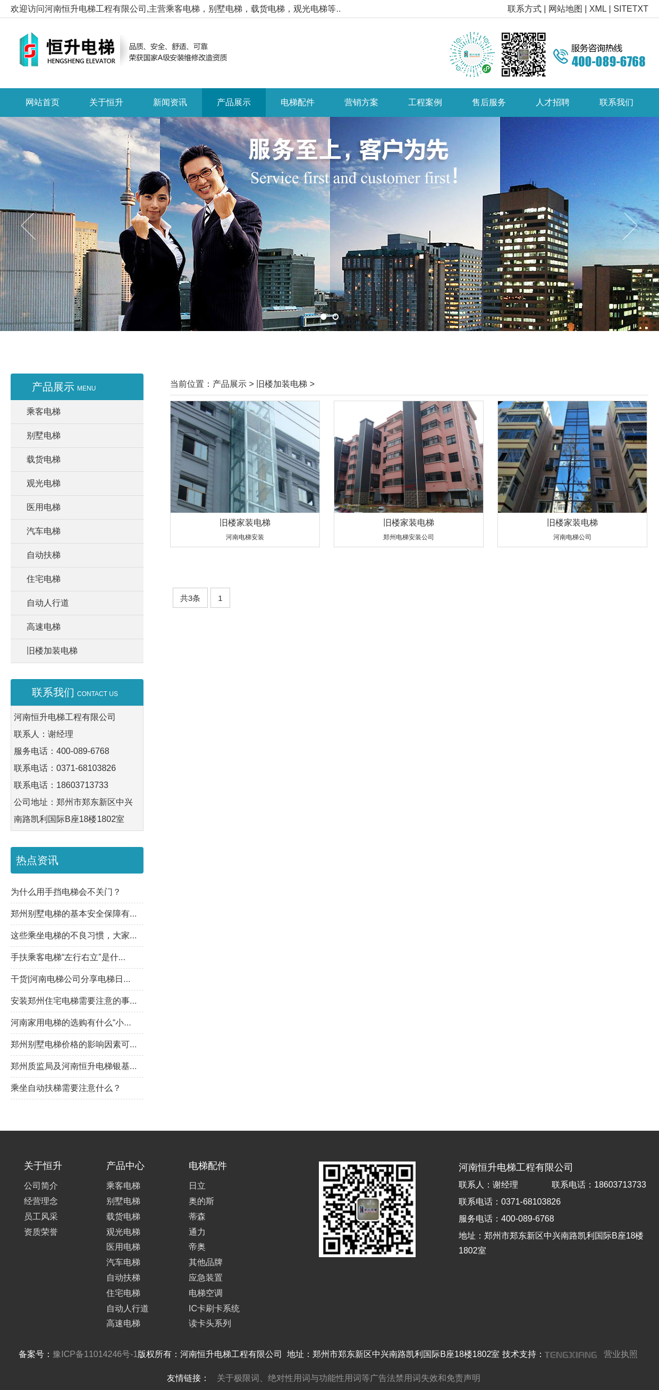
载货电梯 (44, 459)
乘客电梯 (44, 411)
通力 (197, 1231)
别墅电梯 (44, 435)
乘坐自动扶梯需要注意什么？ (66, 1087)
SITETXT (630, 8)
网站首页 (43, 102)
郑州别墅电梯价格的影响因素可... (74, 1044)
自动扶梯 (44, 555)
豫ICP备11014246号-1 (95, 1354)
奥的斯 (201, 1201)
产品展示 (234, 102)
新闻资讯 (170, 102)
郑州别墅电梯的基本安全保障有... (74, 913)
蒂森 (197, 1216)
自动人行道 (48, 602)
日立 (197, 1185)
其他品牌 (206, 1262)
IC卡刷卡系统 (214, 1308)
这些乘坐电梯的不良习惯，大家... (74, 935)
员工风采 (41, 1216)
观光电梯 (44, 483)
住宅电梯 (44, 578)
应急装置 (206, 1277)
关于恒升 (106, 102)
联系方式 (525, 8)
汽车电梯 (44, 531)
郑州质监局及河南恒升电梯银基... (74, 1066)
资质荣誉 (41, 1231)
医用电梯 (44, 507)
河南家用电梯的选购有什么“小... (71, 1022)
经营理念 (41, 1201)
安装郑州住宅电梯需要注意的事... (74, 1000)
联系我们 (616, 102)
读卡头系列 (210, 1323)
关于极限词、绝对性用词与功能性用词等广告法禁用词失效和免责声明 (348, 1378)
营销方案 (361, 102)
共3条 (190, 598)
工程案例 (425, 102)
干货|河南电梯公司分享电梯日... (71, 979)
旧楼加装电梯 (52, 650)
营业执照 (621, 1354)
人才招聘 (553, 102)
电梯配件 (298, 102)
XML (597, 8)
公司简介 (41, 1185)
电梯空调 (206, 1293)
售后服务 (489, 102)
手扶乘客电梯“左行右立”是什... (68, 957)
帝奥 (197, 1246)
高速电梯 (44, 626)
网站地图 (565, 8)
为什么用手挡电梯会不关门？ (66, 891)
